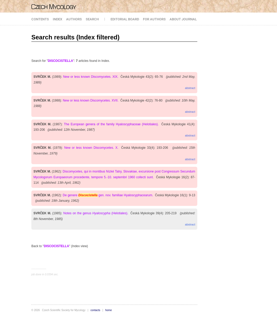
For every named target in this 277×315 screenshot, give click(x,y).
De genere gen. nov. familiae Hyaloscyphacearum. (108, 195)
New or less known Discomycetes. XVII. (90, 100)
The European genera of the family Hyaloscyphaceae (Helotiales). (111, 124)
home (108, 310)
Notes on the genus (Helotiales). (95, 213)
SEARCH (92, 19)
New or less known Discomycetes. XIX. (90, 77)
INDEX (57, 19)
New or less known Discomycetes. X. (91, 148)
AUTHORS (74, 19)
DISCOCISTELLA (60, 61)
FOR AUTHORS (154, 19)
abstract (190, 88)
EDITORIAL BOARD (125, 19)
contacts (95, 310)
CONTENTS (40, 19)
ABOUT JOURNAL (183, 19)
